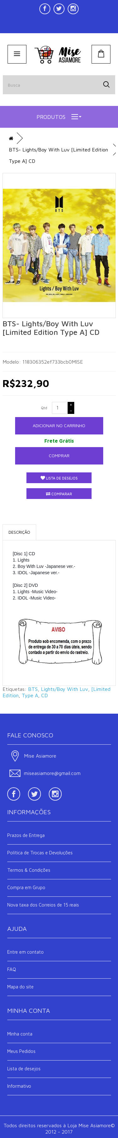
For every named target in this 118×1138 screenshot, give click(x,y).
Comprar (59, 455)
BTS (33, 689)
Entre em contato (25, 952)
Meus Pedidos (21, 1051)
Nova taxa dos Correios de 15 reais (43, 904)
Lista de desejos (59, 478)
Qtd (44, 407)
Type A (30, 695)
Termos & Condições (28, 870)
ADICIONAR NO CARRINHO (59, 425)
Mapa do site (20, 986)
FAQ (11, 969)
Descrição (19, 532)
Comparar (59, 493)
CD (44, 695)
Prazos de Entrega (26, 835)
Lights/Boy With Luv (64, 689)
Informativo (19, 1086)
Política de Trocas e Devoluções (40, 852)
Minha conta (19, 1034)
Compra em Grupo (26, 887)
